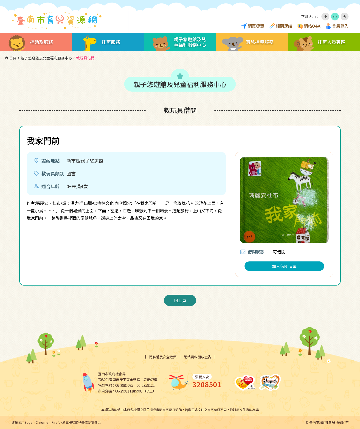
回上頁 (180, 300)
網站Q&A (312, 26)
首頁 (11, 58)
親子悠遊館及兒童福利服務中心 (44, 58)
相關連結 (284, 26)
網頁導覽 (256, 26)
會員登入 (340, 26)
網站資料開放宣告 (197, 357)
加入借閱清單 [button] (284, 266)
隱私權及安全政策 (163, 357)
